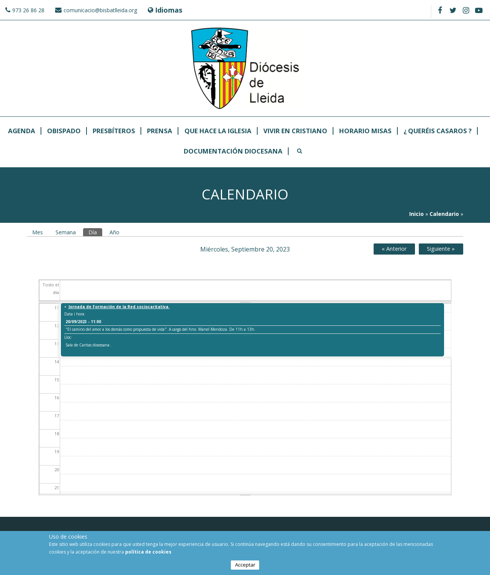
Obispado (64, 131)
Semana (66, 232)
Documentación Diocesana (233, 151)
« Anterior (394, 248)
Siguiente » (441, 248)
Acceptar (245, 565)
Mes (37, 232)
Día (95, 232)
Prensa (159, 131)
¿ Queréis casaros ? (437, 131)
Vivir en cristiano (295, 131)
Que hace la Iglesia (218, 131)
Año (114, 232)
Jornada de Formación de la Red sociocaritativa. (119, 306)
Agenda (21, 131)
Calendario (444, 213)
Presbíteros (114, 131)
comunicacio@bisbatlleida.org (100, 10)
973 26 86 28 (28, 10)
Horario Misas (365, 131)
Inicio (416, 213)
